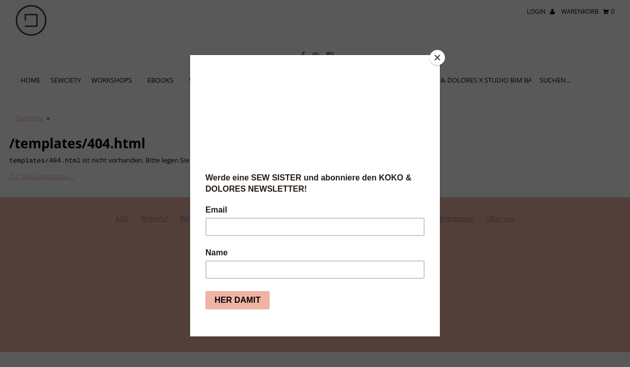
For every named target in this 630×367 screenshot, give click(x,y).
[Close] (437, 57)
